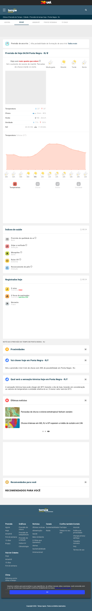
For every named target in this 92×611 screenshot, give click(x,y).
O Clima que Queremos (37, 541)
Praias (7, 544)
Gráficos (22, 524)
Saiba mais (72, 43)
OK (47, 592)
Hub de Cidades (11, 553)
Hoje (21, 22)
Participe (63, 527)
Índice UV (22, 543)
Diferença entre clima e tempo (11, 579)
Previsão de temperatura (24, 534)
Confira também (66, 524)
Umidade (78, 185)
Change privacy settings (79, 537)
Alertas (35, 546)
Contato (76, 524)
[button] (43, 431)
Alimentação (37, 531)
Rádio (48, 531)
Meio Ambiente (38, 537)
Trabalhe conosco (76, 542)
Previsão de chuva (23, 528)
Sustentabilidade (39, 549)
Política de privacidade (63, 588)
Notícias (36, 524)
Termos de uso (78, 550)
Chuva (37, 185)
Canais (49, 524)
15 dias (65, 22)
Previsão (8, 524)
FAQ (74, 546)
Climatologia (24, 546)
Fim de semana (50, 22)
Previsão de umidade (23, 539)
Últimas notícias (38, 527)
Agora (7, 22)
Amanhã (36, 22)
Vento (57, 185)
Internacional (37, 552)
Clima (7, 575)
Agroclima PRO (23, 297)
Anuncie (76, 527)
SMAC (20, 290)
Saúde (34, 534)
